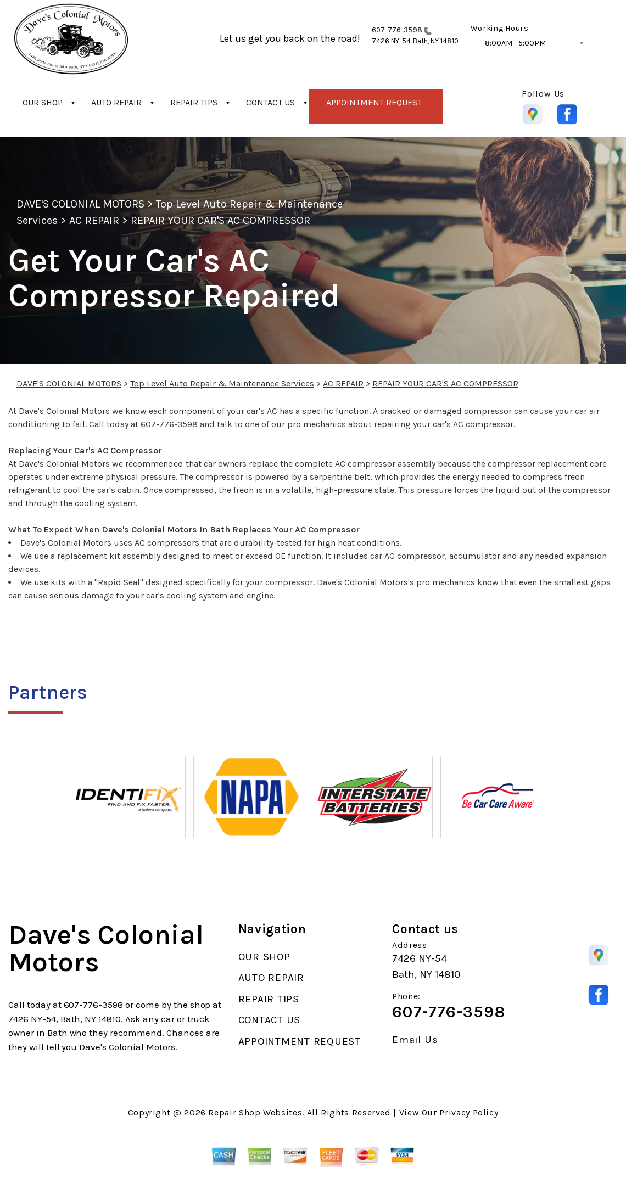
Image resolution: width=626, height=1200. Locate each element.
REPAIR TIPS (193, 102)
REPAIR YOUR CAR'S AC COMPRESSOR (220, 220)
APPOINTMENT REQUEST (374, 102)
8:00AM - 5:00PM (515, 43)
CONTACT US (270, 102)
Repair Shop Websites (255, 1112)
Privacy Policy (468, 1112)
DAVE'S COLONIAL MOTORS (80, 204)
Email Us (415, 1040)
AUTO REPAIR (116, 102)
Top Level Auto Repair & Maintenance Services (222, 383)
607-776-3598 (397, 30)
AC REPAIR (94, 220)
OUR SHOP (43, 102)
